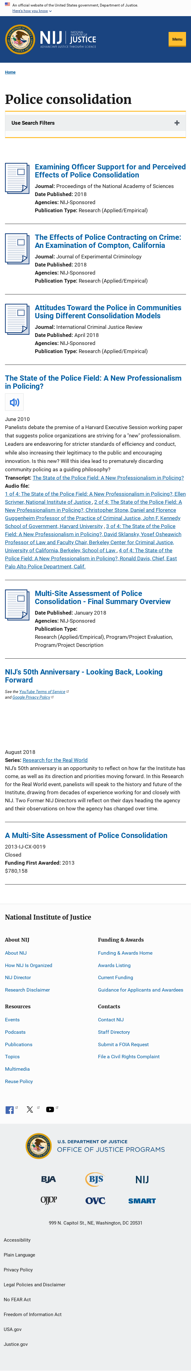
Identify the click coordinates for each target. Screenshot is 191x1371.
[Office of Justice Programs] (20, 39)
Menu (177, 39)
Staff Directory (114, 1032)
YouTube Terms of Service (44, 691)
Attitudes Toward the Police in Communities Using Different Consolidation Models (108, 311)
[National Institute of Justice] (142, 1177)
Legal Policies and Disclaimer (34, 1285)
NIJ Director (18, 977)
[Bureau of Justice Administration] (48, 1176)
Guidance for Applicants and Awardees (140, 990)
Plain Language (19, 1255)
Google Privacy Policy (33, 697)
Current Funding (115, 977)
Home (10, 72)
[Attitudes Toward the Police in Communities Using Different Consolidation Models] (17, 333)
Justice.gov (16, 1344)
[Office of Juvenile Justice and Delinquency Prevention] (49, 1202)
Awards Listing (114, 965)
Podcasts (15, 1032)
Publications (18, 1044)
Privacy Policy (18, 1270)
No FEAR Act (17, 1299)
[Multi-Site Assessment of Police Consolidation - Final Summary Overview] (17, 619)
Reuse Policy (19, 1081)
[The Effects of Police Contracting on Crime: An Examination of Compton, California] (17, 262)
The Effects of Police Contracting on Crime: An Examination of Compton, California (108, 241)
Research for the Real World (55, 760)
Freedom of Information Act (33, 1314)
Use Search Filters (33, 123)
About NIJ (16, 953)
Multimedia (17, 1069)
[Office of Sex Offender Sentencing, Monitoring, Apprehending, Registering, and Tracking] (142, 1199)
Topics (12, 1057)
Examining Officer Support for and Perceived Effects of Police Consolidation (110, 171)
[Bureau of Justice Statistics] (95, 1184)
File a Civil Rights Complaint (129, 1057)
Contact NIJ (111, 1020)
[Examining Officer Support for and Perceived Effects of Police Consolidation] (17, 192)
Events (12, 1020)
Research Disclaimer (27, 990)
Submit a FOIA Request (123, 1044)
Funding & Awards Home (125, 953)
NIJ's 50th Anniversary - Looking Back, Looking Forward (84, 676)
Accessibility (17, 1240)
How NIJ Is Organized (28, 965)
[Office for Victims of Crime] (95, 1200)
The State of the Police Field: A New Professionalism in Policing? (93, 382)
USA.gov (12, 1329)
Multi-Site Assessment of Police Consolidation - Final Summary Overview (103, 597)
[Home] (68, 39)
